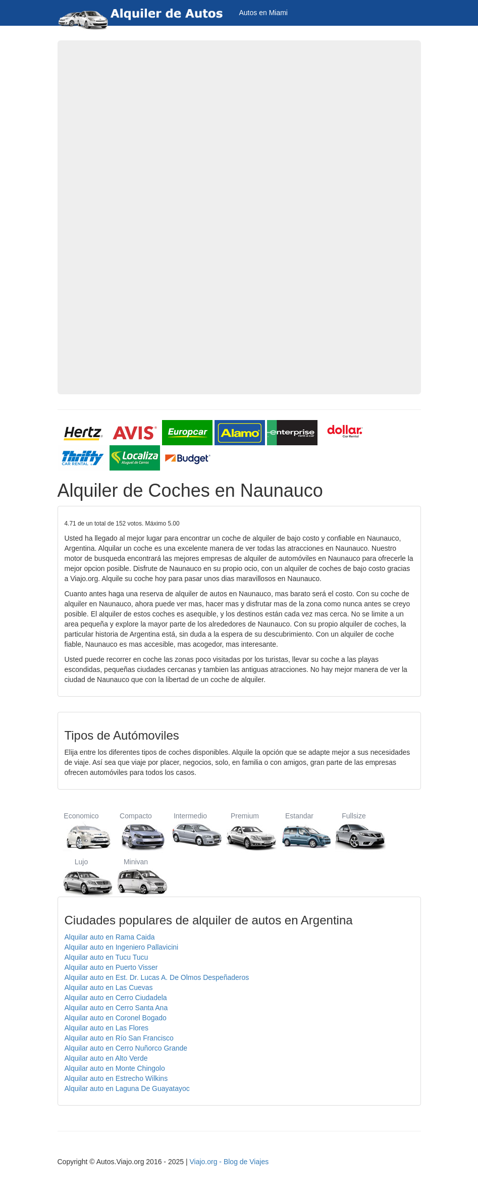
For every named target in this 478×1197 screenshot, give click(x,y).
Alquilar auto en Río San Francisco (119, 1038)
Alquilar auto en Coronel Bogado (116, 1018)
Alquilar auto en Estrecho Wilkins (116, 1078)
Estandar (299, 831)
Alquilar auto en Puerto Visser (111, 967)
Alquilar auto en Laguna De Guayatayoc (127, 1088)
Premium (245, 831)
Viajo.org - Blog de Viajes (229, 1162)
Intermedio (190, 831)
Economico (81, 831)
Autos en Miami (263, 13)
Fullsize (354, 831)
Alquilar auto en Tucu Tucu (106, 957)
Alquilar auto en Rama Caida (110, 937)
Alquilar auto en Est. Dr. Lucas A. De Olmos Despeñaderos (157, 977)
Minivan (136, 877)
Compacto (136, 831)
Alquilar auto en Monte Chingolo (115, 1068)
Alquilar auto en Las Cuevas (109, 987)
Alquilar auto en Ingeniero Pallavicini (122, 947)
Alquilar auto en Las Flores (107, 1028)
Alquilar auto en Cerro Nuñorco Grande (126, 1048)
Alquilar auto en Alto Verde (106, 1058)
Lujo (81, 877)
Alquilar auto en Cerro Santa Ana (116, 1008)
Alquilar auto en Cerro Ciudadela (116, 998)
